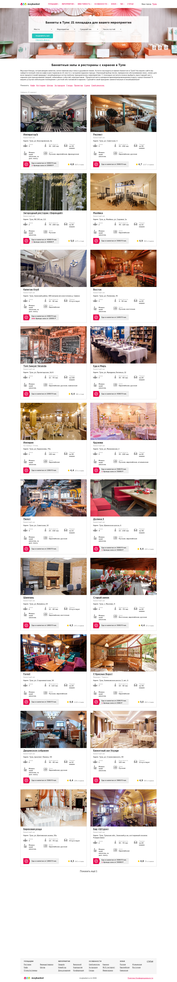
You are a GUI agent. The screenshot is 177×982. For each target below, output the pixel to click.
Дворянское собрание (36, 750)
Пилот (27, 519)
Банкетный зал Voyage (106, 750)
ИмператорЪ (30, 134)
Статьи (130, 4)
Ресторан (27, 964)
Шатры (50, 85)
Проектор (78, 85)
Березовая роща (32, 829)
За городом (59, 85)
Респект (97, 134)
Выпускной (77, 964)
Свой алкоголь (97, 85)
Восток (97, 289)
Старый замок (101, 597)
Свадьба (61, 964)
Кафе (32, 85)
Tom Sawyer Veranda (34, 366)
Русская (123, 964)
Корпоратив (77, 967)
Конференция (78, 970)
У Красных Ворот (103, 674)
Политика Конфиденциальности (140, 978)
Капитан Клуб (31, 289)
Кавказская (124, 970)
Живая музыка (108, 970)
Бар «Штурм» (101, 829)
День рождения (64, 970)
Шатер (42, 967)
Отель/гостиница (30, 970)
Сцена (87, 85)
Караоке (106, 964)
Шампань (28, 597)
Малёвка (98, 213)
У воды (69, 85)
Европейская (124, 967)
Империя (28, 442)
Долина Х (98, 519)
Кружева (98, 442)
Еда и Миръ (99, 366)
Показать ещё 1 (88, 871)
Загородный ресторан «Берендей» (43, 213)
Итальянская (137, 964)
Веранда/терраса (46, 964)
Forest (26, 674)
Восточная (136, 967)
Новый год (62, 967)
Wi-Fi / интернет (109, 967)
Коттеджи (40, 85)
